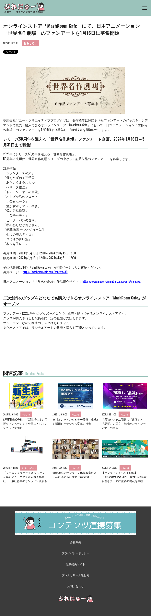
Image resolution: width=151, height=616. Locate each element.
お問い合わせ (75, 586)
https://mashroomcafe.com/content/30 (45, 272)
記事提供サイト (75, 564)
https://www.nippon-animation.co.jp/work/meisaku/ (112, 281)
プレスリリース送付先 (75, 575)
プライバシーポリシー (75, 553)
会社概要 (75, 542)
